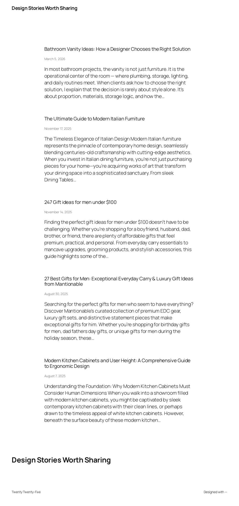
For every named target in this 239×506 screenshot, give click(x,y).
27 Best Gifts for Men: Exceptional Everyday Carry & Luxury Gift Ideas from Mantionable (118, 281)
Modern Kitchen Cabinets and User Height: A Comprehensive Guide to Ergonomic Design (117, 363)
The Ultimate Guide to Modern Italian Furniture (94, 118)
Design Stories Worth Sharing (44, 8)
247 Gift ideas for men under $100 (80, 202)
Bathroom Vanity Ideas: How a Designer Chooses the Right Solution (117, 49)
